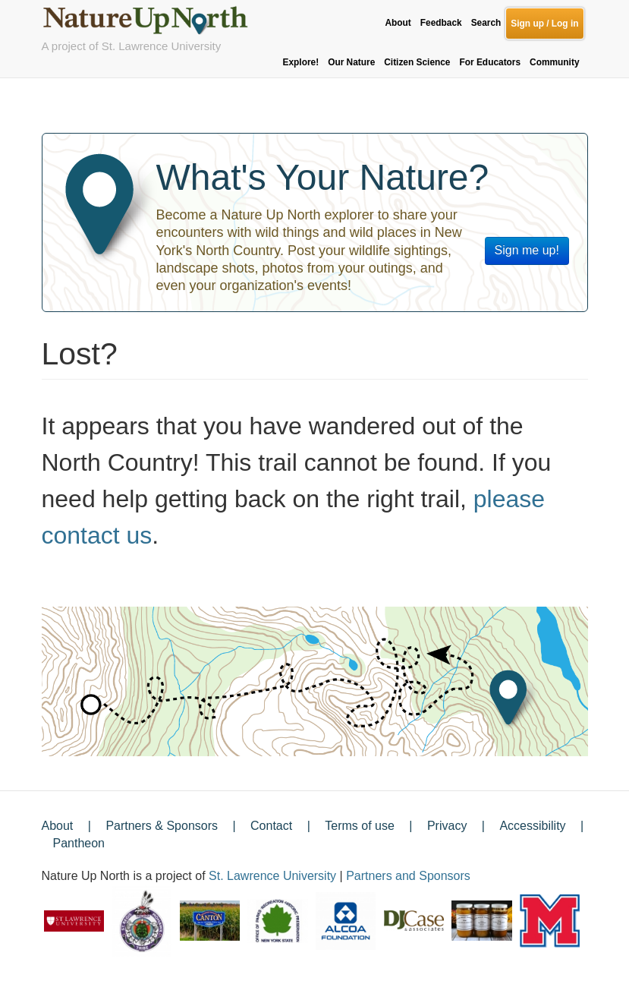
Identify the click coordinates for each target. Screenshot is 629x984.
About (397, 22)
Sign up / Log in (544, 23)
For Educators (489, 62)
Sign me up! (527, 250)
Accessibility (532, 825)
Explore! (301, 62)
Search (486, 22)
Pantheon (79, 843)
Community (554, 62)
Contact (271, 825)
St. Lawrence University (272, 875)
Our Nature (351, 62)
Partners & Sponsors (161, 825)
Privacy (447, 825)
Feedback (441, 22)
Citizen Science (417, 62)
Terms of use (360, 825)
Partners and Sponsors (408, 875)
